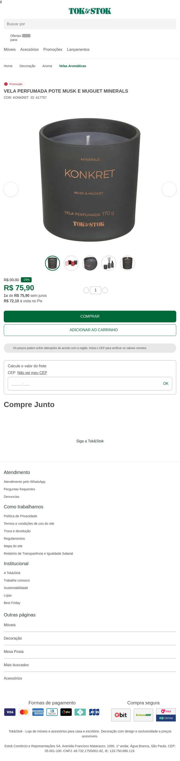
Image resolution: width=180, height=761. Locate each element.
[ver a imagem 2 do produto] (71, 263)
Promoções (52, 49)
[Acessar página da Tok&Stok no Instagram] (83, 451)
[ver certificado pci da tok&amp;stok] (166, 714)
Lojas (7, 595)
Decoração (27, 66)
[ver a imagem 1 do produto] (52, 263)
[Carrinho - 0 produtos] (173, 11)
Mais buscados (90, 665)
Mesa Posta (90, 652)
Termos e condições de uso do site (29, 523)
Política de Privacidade (20, 516)
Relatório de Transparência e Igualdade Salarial (38, 553)
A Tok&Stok (12, 573)
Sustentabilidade (16, 588)
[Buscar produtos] (90, 24)
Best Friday (12, 603)
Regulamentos (14, 538)
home (8, 66)
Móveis (10, 49)
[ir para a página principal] (90, 11)
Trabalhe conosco (17, 580)
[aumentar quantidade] (105, 290)
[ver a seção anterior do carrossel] (169, 189)
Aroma (47, 66)
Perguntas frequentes (19, 489)
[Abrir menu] (30, 11)
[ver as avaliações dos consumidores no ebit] (121, 714)
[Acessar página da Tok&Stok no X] (109, 451)
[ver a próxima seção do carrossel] (11, 189)
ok (166, 384)
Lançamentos (78, 49)
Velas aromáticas (72, 66)
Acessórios (29, 49)
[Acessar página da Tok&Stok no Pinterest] (96, 451)
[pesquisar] (170, 24)
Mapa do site (13, 546)
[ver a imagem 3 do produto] (90, 263)
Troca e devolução (17, 531)
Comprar (90, 316)
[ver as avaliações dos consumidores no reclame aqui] (143, 714)
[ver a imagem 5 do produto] (127, 263)
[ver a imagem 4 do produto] (108, 263)
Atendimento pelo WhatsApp (24, 482)
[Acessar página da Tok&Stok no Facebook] (70, 451)
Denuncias (11, 497)
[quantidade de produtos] (95, 290)
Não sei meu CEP (32, 373)
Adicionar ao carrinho (94, 330)
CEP (11, 373)
